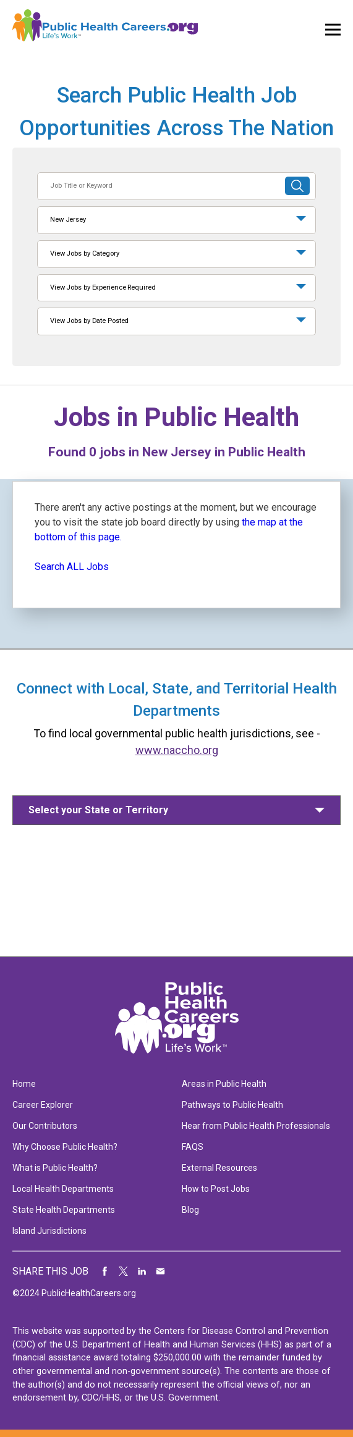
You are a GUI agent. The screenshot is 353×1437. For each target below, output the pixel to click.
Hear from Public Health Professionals (256, 1126)
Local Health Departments (63, 1189)
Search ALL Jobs (72, 566)
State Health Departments (63, 1210)
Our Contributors (44, 1126)
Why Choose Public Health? (64, 1147)
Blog (190, 1210)
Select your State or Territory (98, 810)
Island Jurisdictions (49, 1231)
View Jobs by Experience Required (102, 287)
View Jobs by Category (84, 253)
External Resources (219, 1168)
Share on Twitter (123, 1271)
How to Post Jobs (216, 1189)
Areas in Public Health (224, 1084)
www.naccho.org (176, 750)
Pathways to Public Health (232, 1105)
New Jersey (68, 220)
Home (24, 1084)
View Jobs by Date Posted (89, 321)
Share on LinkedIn (142, 1271)
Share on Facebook (105, 1271)
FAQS (192, 1147)
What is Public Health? (55, 1168)
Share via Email (160, 1271)
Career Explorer (42, 1105)
